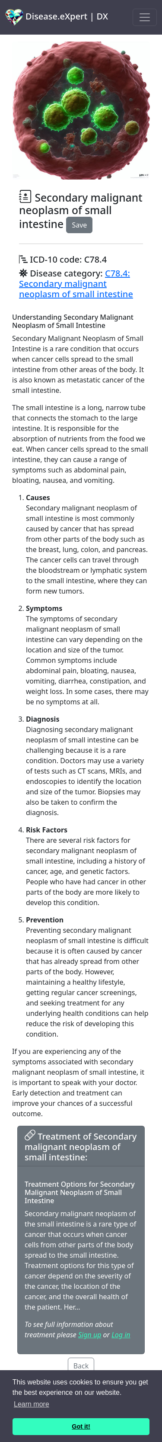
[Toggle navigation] (145, 17)
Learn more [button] (31, 1404)
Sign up (89, 1334)
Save (79, 225)
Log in (120, 1334)
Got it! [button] (81, 1426)
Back (81, 1366)
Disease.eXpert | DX (56, 17)
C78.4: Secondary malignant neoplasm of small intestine (76, 283)
